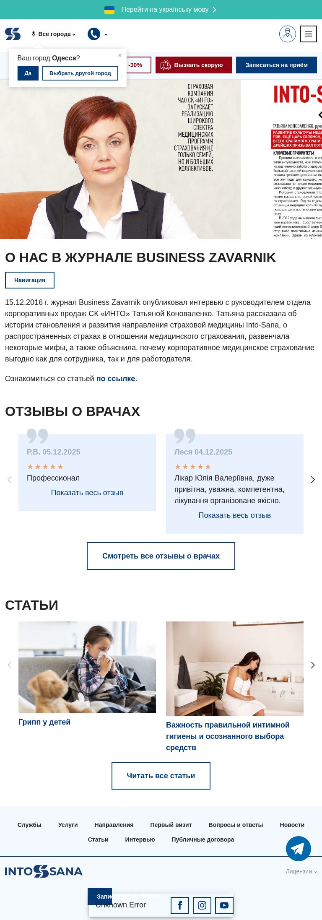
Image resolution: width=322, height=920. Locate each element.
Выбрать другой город (80, 73)
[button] (56, 34)
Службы (30, 824)
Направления (114, 824)
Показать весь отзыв (87, 493)
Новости (292, 824)
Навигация (29, 280)
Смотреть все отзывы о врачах (161, 556)
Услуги (68, 824)
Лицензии (299, 871)
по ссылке (115, 378)
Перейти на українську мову (164, 9)
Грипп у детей (44, 722)
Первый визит (171, 824)
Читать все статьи (161, 776)
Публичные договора (202, 839)
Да (28, 73)
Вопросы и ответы (236, 824)
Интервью (140, 839)
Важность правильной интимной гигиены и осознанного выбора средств (228, 736)
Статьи (98, 839)
